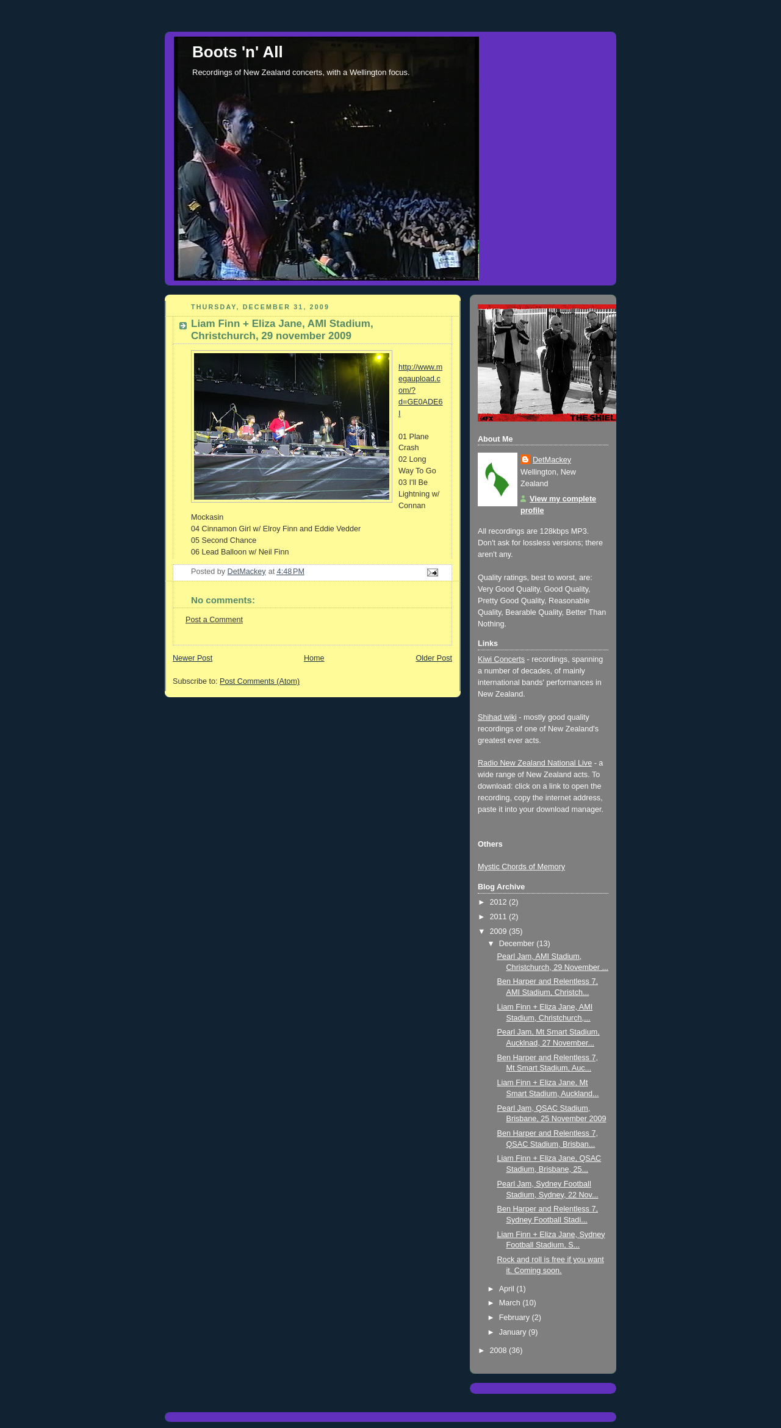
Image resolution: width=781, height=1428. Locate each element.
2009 (499, 931)
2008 (499, 1350)
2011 (499, 917)
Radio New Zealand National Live (535, 763)
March (511, 1303)
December (518, 943)
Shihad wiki (497, 717)
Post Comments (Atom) (260, 681)
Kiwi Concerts (501, 659)
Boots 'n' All (237, 52)
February (515, 1317)
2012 (499, 902)
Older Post (434, 658)
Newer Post (192, 658)
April (508, 1289)
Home (314, 658)
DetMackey (552, 460)
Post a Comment (214, 619)
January (513, 1332)
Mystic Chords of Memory (521, 867)
